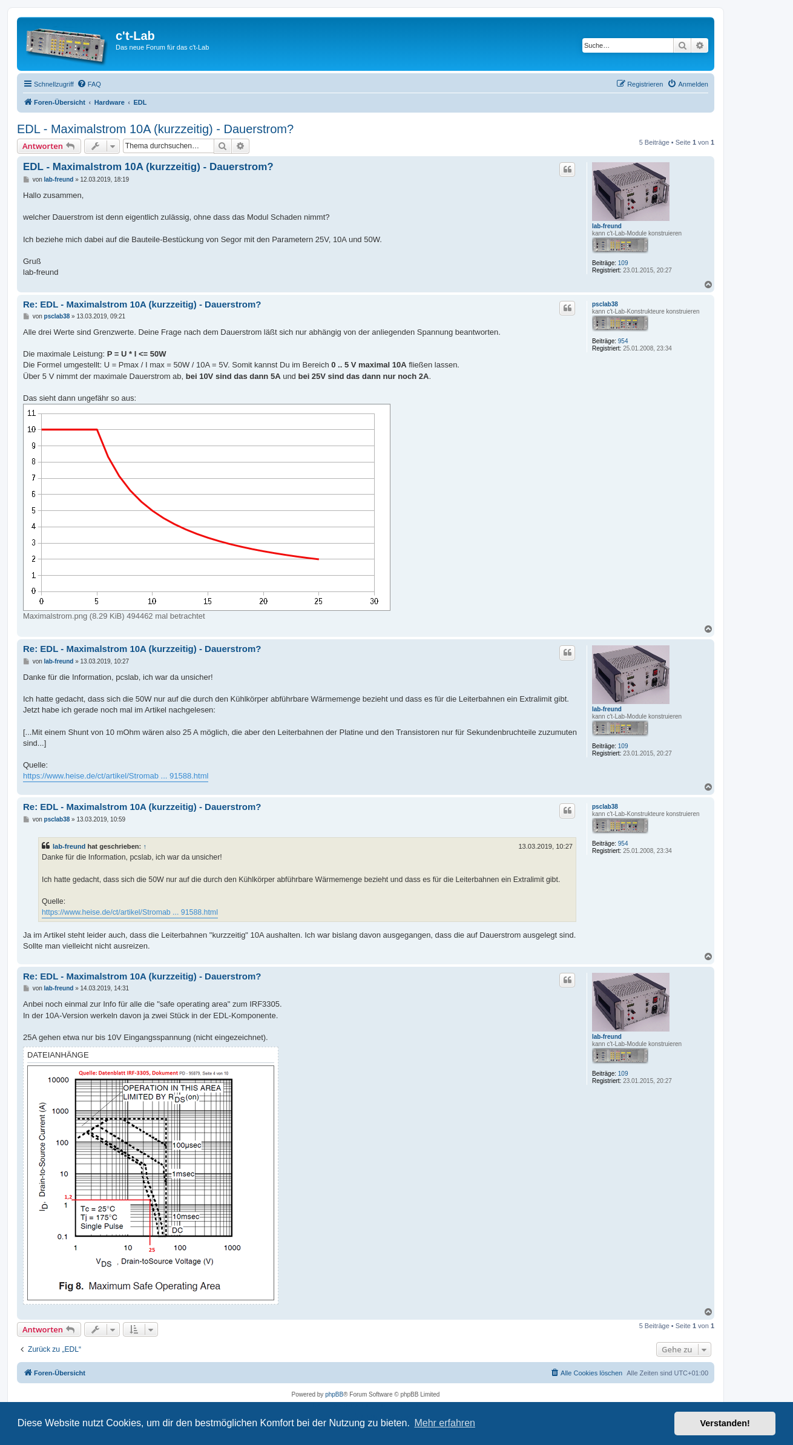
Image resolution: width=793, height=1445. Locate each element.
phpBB (334, 1394)
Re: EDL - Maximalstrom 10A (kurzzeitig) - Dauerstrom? (142, 304)
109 (623, 263)
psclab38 (605, 304)
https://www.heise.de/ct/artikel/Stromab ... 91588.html (115, 775)
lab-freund (607, 226)
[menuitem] (89, 84)
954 (623, 341)
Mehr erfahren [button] (444, 1423)
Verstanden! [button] (725, 1423)
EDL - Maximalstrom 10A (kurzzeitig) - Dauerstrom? (155, 129)
